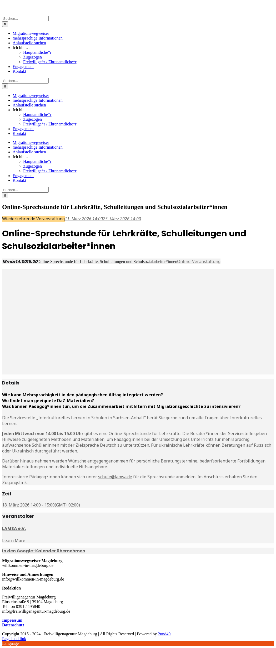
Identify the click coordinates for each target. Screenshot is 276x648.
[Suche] (5, 24)
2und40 (164, 634)
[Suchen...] (25, 18)
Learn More (13, 540)
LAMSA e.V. (14, 528)
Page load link (14, 638)
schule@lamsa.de (115, 477)
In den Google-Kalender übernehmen (43, 551)
